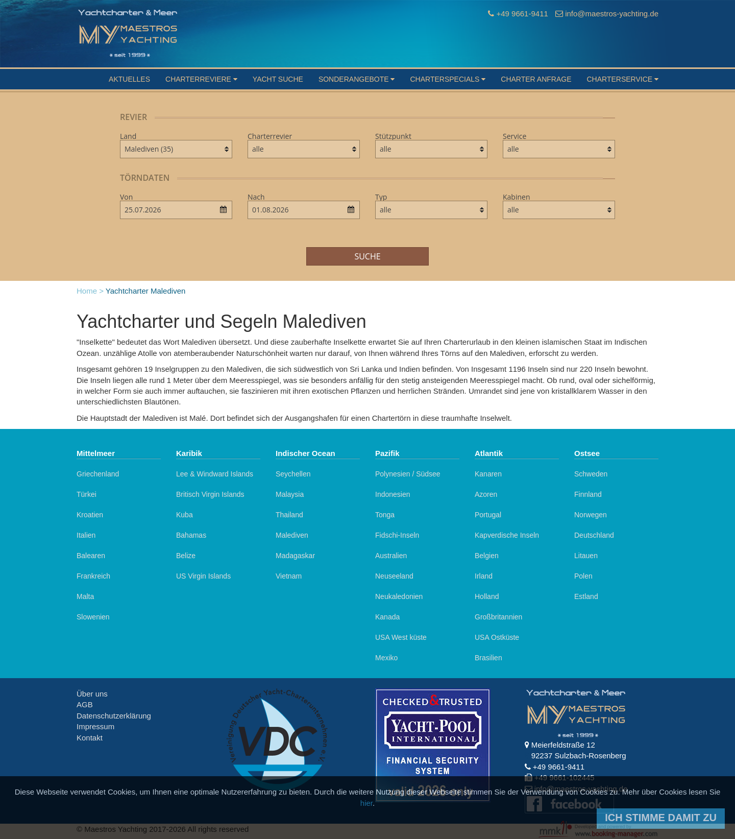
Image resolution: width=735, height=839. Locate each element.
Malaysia (290, 494)
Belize (185, 556)
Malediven (292, 535)
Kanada (387, 617)
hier (366, 803)
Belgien (487, 556)
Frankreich (93, 576)
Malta (85, 596)
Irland (484, 576)
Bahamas (191, 535)
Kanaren (488, 474)
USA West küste (401, 637)
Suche (367, 256)
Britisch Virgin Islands (210, 494)
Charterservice (622, 79)
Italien (86, 535)
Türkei (86, 494)
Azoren (486, 494)
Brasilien (488, 658)
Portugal (488, 515)
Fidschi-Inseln (397, 535)
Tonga (385, 515)
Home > (90, 290)
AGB (85, 704)
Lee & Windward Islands (214, 474)
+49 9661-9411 (522, 13)
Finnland (588, 494)
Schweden (590, 474)
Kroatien (90, 515)
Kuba (184, 515)
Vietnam (289, 576)
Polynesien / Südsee (407, 474)
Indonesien (392, 494)
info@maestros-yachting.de (611, 13)
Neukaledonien (399, 596)
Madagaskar (295, 556)
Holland (487, 596)
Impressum (95, 726)
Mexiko (386, 658)
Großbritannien (498, 617)
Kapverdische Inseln (507, 535)
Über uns (92, 693)
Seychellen (293, 474)
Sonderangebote (356, 79)
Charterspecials (447, 79)
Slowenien (93, 617)
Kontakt (90, 737)
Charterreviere (201, 79)
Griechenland (98, 474)
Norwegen (590, 515)
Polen (583, 576)
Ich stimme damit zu (661, 817)
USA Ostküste (497, 637)
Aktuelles (129, 79)
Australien (391, 556)
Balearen (91, 556)
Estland (586, 596)
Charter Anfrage (536, 79)
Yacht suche (278, 79)
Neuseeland (394, 576)
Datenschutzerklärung (114, 715)
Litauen (586, 556)
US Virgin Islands (203, 576)
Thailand (289, 515)
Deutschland (594, 535)
